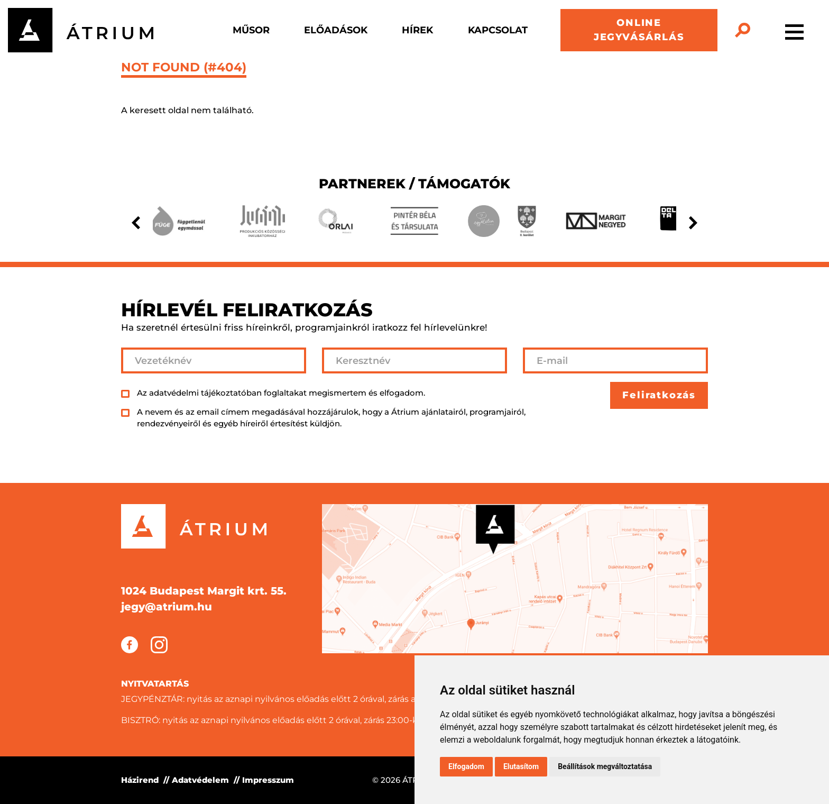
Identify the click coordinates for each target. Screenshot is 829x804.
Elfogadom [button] (466, 766)
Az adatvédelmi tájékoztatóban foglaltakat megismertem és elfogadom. (281, 393)
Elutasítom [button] (521, 766)
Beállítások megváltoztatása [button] (605, 766)
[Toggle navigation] (794, 30)
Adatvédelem (200, 780)
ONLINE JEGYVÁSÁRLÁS (639, 30)
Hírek (417, 30)
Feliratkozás (659, 395)
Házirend (140, 780)
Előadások (335, 30)
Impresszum (268, 780)
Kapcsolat (498, 30)
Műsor (251, 30)
